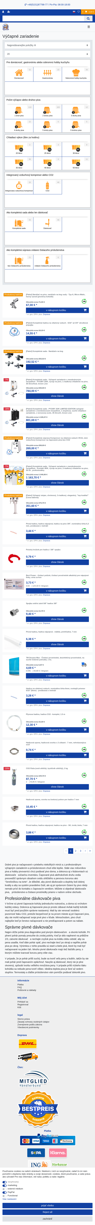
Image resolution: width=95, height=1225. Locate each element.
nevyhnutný (13, 1182)
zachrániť (47, 1218)
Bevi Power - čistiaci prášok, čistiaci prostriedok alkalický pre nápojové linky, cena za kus (57, 576)
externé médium (15, 1188)
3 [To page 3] (80, 851)
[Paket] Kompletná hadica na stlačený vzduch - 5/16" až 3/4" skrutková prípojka (57, 324)
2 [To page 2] (75, 851)
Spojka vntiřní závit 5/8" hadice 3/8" (41, 603)
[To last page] (90, 851)
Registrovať (23, 1004)
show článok (57, 396)
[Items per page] (47, 54)
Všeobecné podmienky (28, 1027)
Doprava (46, 314)
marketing (12, 1185)
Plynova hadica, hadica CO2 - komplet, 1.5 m (45, 714)
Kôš (19, 1007)
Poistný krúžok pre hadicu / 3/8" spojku (43, 550)
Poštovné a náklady (27, 990)
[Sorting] (47, 45)
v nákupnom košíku (66, 310)
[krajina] (74, 11)
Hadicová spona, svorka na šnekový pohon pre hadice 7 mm (52, 799)
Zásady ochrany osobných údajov (33, 1022)
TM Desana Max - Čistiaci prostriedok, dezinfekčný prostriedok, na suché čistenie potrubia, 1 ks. (55, 659)
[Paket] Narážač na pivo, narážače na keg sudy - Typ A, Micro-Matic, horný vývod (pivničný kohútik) (55, 295)
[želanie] (78, 11)
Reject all (47, 1212)
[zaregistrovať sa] (9, 11)
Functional (13, 1195)
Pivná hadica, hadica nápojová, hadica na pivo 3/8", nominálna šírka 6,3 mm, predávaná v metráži (57, 525)
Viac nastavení (9, 1199)
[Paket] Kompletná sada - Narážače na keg (44, 351)
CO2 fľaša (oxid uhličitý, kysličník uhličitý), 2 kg (47, 768)
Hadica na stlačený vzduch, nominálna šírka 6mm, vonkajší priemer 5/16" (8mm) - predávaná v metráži (55, 689)
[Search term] (43, 18)
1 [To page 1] (70, 851)
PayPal (11, 1192)
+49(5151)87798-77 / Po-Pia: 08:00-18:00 (47, 4)
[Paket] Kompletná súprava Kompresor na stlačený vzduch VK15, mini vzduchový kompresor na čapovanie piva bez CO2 (57, 439)
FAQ (20, 987)
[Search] (88, 18)
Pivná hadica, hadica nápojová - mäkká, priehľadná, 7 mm (51, 632)
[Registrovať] (3, 11)
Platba (21, 984)
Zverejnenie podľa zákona (30, 1024)
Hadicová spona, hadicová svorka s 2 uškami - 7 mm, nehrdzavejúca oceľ (56, 744)
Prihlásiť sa (23, 1002)
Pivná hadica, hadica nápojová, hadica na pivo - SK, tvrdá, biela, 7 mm (56, 825)
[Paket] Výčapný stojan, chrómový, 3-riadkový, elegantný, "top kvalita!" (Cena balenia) (57, 496)
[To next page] (85, 851)
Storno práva (24, 1019)
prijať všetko (47, 1205)
